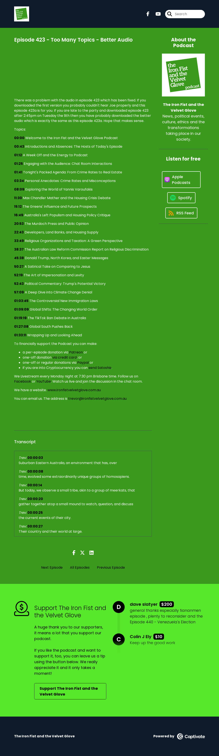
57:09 (19, 292)
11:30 (18, 197)
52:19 (18, 275)
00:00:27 (35, 526)
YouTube (43, 381)
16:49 (18, 215)
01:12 (18, 155)
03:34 (19, 180)
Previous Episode (111, 567)
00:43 (19, 146)
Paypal (83, 362)
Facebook (22, 381)
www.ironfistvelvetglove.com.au (74, 390)
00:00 (19, 137)
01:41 (18, 172)
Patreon (76, 352)
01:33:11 (20, 335)
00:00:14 (34, 485)
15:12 (18, 206)
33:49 (19, 240)
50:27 (19, 266)
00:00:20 (35, 498)
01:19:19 (20, 318)
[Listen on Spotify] (181, 197)
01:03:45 (21, 300)
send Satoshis (100, 367)
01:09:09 (21, 309)
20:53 (19, 223)
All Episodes (80, 567)
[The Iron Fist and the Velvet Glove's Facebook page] (147, 14)
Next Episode (52, 567)
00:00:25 (35, 512)
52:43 (19, 283)
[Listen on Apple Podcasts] (181, 179)
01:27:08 (21, 326)
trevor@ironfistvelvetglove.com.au (97, 398)
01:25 (18, 163)
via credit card (64, 357)
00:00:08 (35, 471)
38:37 (19, 249)
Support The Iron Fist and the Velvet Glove (69, 691)
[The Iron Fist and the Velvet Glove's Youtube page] (155, 14)
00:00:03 (35, 457)
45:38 (19, 258)
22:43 (19, 232)
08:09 (19, 189)
